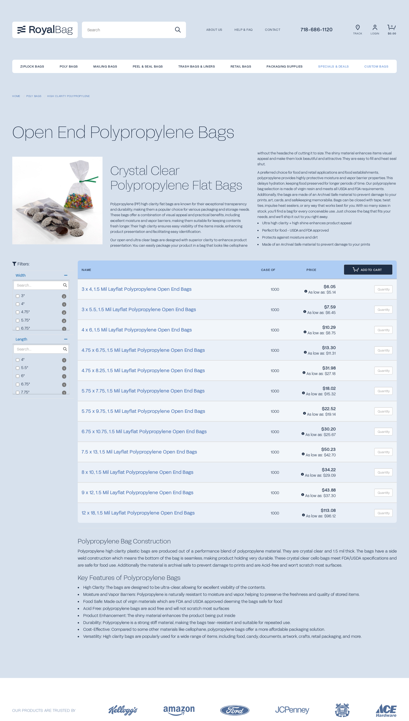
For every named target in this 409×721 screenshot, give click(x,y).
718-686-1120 (317, 29)
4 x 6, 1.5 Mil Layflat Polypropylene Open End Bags (137, 329)
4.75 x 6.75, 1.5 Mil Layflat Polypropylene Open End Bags (143, 350)
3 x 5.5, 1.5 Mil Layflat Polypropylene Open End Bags (139, 309)
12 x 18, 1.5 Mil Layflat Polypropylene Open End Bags (138, 513)
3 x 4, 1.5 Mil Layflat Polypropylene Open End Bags (136, 289)
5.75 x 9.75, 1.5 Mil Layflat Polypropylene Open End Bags (143, 411)
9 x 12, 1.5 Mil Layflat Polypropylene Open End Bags (137, 492)
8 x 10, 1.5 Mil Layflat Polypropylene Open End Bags (137, 472)
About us (214, 29)
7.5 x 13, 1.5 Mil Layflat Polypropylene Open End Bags (139, 452)
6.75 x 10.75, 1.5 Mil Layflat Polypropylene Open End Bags (144, 431)
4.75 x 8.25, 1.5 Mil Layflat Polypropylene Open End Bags (143, 370)
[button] (41, 275)
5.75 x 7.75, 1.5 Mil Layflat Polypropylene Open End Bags (143, 390)
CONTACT (272, 29)
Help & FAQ (243, 29)
